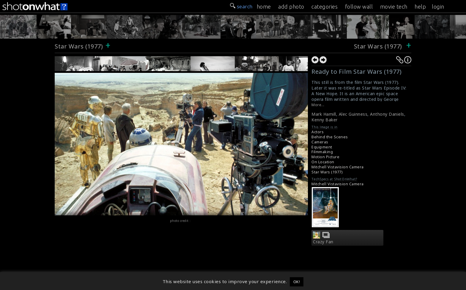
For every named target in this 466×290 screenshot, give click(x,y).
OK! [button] (296, 281)
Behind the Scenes (329, 136)
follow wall (359, 7)
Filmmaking (322, 151)
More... (318, 104)
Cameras (319, 142)
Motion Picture (325, 156)
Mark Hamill (323, 114)
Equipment (321, 147)
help (420, 7)
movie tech (393, 7)
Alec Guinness (353, 114)
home (264, 7)
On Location (322, 161)
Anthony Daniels (387, 114)
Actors (317, 131)
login (438, 7)
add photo (291, 7)
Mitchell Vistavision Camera (337, 167)
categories (324, 7)
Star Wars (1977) (79, 46)
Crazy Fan (323, 241)
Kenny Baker (324, 120)
